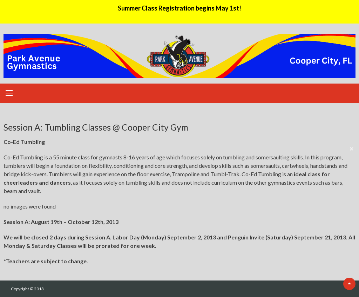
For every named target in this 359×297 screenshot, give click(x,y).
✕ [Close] (351, 148)
